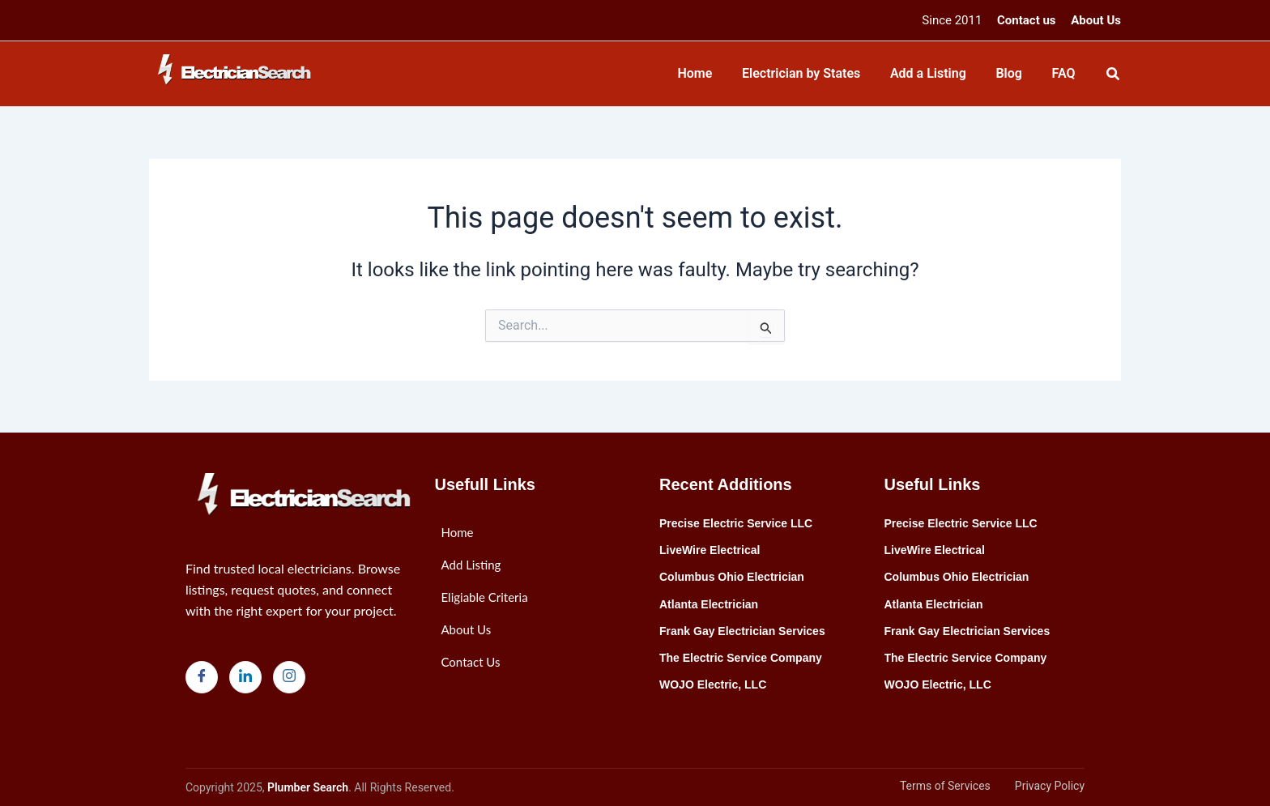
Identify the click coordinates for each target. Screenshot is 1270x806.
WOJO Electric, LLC (712, 684)
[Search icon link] (1113, 75)
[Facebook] (201, 677)
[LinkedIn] (245, 677)
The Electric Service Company (740, 657)
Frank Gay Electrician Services (742, 631)
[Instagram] (289, 677)
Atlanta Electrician (708, 604)
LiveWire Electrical (709, 550)
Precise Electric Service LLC (735, 523)
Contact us (1026, 20)
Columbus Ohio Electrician (731, 576)
